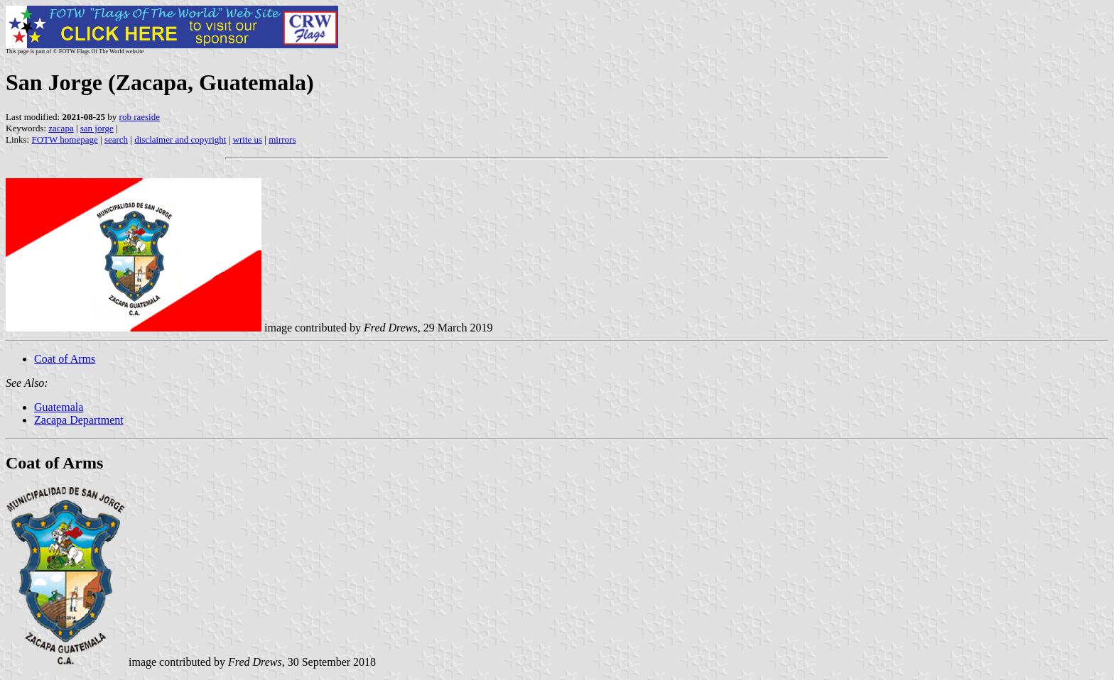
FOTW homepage (64, 139)
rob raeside (139, 116)
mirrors (282, 139)
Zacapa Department (79, 420)
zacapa (60, 128)
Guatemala (58, 407)
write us (248, 139)
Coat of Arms (64, 359)
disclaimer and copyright (180, 139)
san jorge (97, 128)
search (116, 139)
